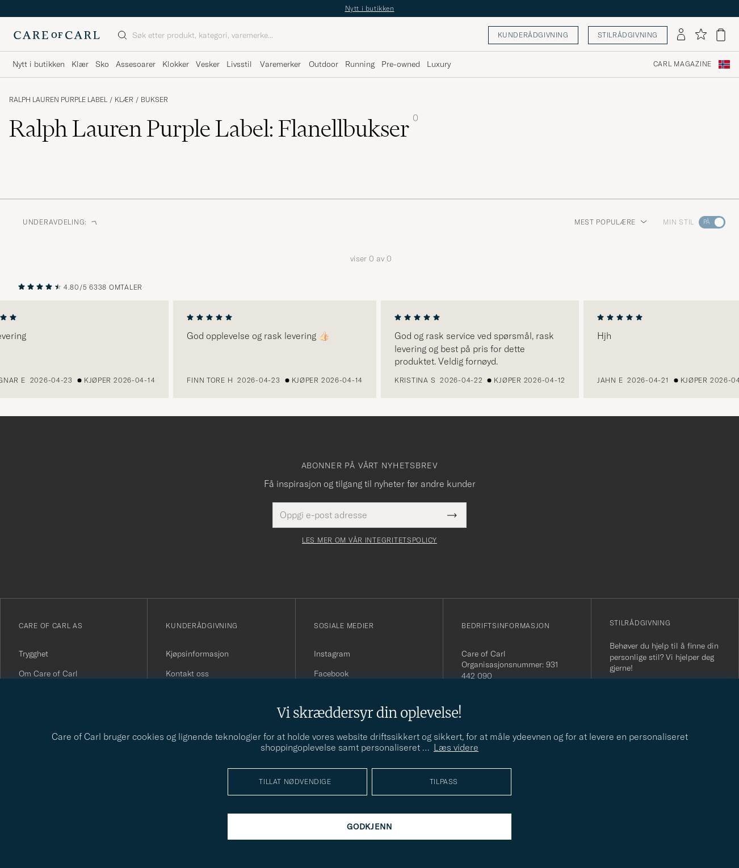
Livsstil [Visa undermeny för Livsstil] (239, 64)
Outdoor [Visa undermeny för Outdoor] (323, 64)
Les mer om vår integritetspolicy (369, 540)
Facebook (331, 673)
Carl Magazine (682, 64)
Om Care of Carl (48, 673)
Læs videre (456, 747)
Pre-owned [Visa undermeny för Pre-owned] (400, 64)
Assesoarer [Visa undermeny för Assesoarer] (136, 64)
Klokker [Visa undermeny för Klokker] (175, 64)
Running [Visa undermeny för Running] (360, 64)
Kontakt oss (187, 673)
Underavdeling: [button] (60, 222)
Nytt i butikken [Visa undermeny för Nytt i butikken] (38, 64)
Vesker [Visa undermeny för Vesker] (208, 64)
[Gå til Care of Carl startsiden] (57, 35)
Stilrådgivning (628, 35)
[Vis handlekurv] (721, 35)
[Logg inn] (681, 35)
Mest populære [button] (610, 222)
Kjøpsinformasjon (197, 654)
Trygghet (33, 654)
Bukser (154, 100)
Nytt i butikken (369, 8)
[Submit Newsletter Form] (452, 515)
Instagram (332, 654)
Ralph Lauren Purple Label (58, 100)
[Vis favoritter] (701, 34)
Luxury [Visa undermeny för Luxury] (439, 64)
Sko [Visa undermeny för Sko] (102, 64)
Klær (124, 100)
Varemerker (280, 64)
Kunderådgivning (533, 35)
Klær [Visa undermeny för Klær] (80, 64)
